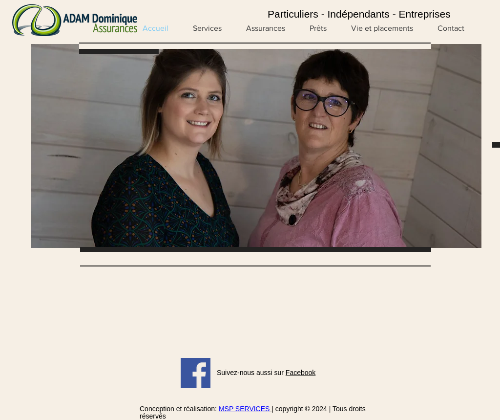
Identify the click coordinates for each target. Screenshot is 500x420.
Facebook (300, 372)
